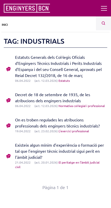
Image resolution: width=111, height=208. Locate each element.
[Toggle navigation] (104, 8)
